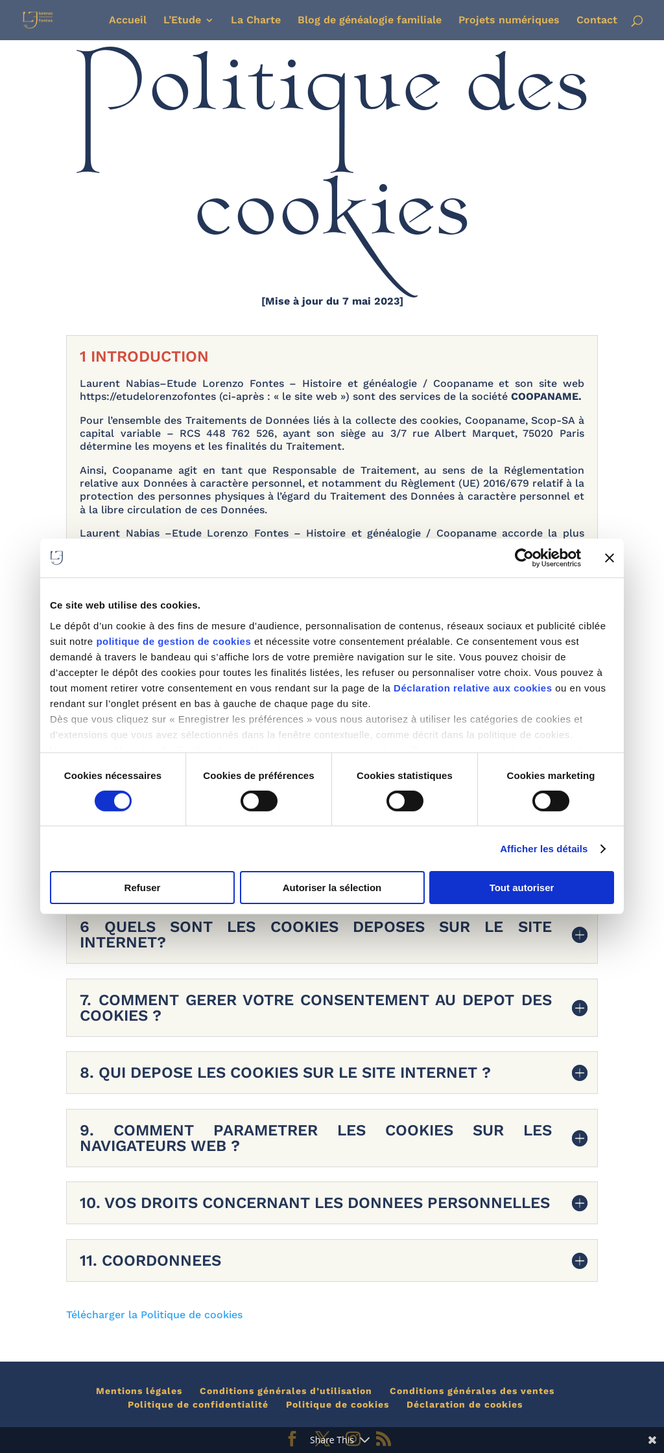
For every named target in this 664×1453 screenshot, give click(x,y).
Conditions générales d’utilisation (286, 1391)
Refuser (142, 887)
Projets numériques (509, 21)
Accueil (128, 21)
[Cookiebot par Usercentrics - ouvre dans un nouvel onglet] (524, 558)
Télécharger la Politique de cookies (154, 1314)
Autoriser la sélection (332, 887)
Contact (596, 21)
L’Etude (182, 21)
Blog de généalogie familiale (370, 21)
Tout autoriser (522, 887)
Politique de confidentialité (198, 1404)
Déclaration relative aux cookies (473, 687)
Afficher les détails (543, 848)
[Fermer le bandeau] (609, 558)
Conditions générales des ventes (472, 1391)
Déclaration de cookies (465, 1404)
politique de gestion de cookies (175, 640)
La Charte (256, 21)
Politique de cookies (337, 1404)
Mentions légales (139, 1391)
